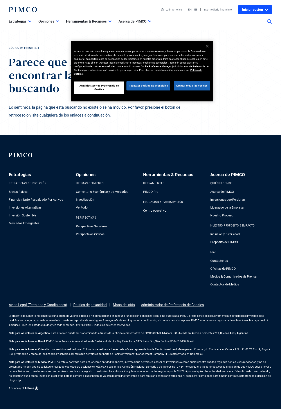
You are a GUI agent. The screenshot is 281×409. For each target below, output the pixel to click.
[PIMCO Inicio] (23, 9)
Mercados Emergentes (24, 223)
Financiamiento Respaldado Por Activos (36, 199)
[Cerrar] (207, 46)
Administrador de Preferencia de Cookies (172, 305)
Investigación (85, 199)
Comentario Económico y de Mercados (102, 191)
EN (190, 9)
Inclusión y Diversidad (225, 234)
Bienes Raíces (18, 191)
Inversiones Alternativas (25, 207)
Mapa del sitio (124, 305)
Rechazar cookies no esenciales (148, 85)
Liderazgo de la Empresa (227, 207)
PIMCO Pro (150, 191)
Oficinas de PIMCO (223, 268)
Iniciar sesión (255, 9)
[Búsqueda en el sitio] (269, 24)
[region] (142, 71)
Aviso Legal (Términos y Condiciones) (38, 305)
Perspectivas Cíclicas (90, 234)
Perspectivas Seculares (91, 226)
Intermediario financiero (218, 9)
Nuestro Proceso (221, 215)
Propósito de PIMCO (224, 242)
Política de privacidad (90, 305)
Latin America (171, 9)
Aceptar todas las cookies (192, 85)
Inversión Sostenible (22, 215)
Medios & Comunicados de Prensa (233, 276)
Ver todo (82, 207)
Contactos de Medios (224, 284)
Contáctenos (219, 260)
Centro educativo (154, 210)
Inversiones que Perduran (227, 199)
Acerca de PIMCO (222, 191)
